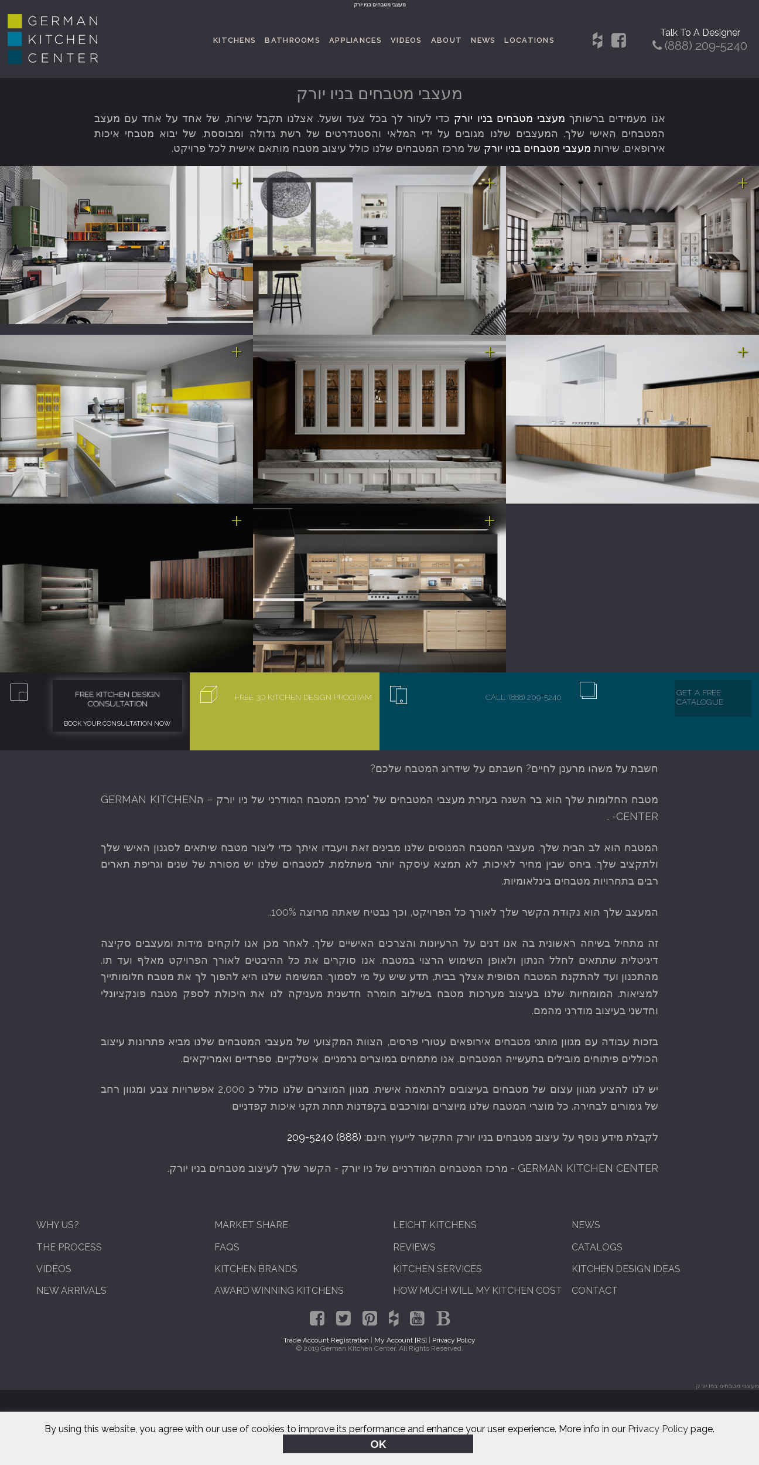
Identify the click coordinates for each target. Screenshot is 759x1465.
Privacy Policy (658, 1429)
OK (378, 1443)
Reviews (414, 1247)
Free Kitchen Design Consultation (117, 698)
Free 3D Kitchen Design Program (303, 697)
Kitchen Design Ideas (626, 1268)
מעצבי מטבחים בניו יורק (509, 118)
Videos (406, 40)
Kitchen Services (437, 1268)
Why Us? (57, 1225)
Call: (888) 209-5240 (524, 697)
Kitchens (234, 40)
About (446, 40)
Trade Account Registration (326, 1340)
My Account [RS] (400, 1340)
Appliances (355, 40)
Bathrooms (292, 40)
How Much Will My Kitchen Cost (477, 1290)
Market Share (251, 1225)
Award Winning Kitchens (279, 1290)
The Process (69, 1247)
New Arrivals (71, 1290)
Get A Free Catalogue (699, 697)
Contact (595, 1290)
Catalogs (597, 1247)
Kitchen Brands (256, 1268)
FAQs (227, 1247)
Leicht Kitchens (435, 1225)
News (483, 40)
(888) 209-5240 (324, 1137)
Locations (529, 40)
